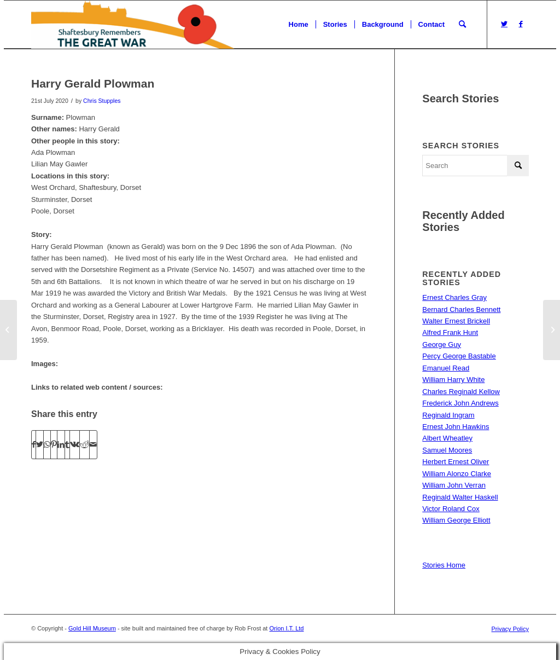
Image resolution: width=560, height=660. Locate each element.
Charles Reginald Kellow (461, 391)
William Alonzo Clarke (456, 474)
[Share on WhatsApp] (47, 445)
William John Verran (454, 485)
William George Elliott (456, 520)
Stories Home (443, 565)
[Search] (462, 25)
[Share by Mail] (93, 445)
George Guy (441, 344)
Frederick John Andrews (460, 403)
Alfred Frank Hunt (450, 332)
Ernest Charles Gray (454, 297)
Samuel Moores (447, 450)
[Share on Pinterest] (54, 445)
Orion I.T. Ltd (286, 628)
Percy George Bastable (458, 356)
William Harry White (453, 379)
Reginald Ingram (448, 415)
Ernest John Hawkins (455, 426)
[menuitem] (299, 25)
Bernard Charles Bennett (461, 309)
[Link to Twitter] (504, 24)
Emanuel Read (445, 368)
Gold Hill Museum (92, 628)
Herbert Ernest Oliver (455, 462)
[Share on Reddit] (84, 445)
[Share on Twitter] (39, 445)
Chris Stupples (101, 100)
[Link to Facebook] (520, 24)
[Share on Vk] (74, 445)
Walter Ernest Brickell (456, 321)
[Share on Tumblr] (67, 445)
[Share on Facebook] (34, 445)
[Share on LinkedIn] (61, 445)
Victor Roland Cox (451, 509)
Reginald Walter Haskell (460, 497)
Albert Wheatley (447, 438)
